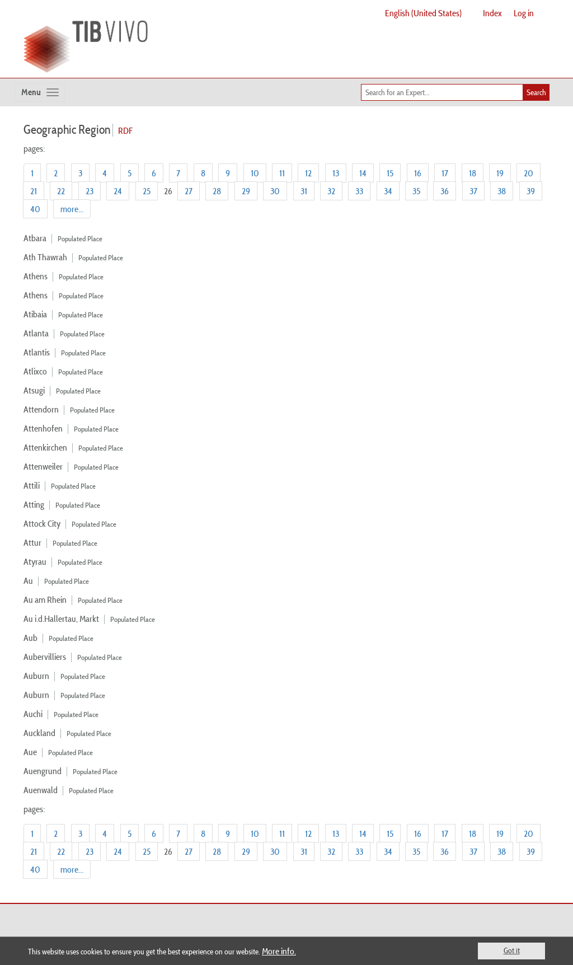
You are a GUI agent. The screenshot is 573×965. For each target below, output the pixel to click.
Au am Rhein (45, 599)
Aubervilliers (45, 656)
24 (118, 190)
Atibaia (35, 314)
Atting (34, 504)
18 (472, 173)
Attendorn (41, 409)
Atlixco (35, 371)
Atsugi (34, 390)
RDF (125, 130)
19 (500, 173)
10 (255, 173)
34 (388, 190)
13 (335, 173)
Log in (524, 12)
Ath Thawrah (45, 257)
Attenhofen (43, 428)
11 (282, 173)
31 (303, 190)
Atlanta (36, 333)
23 (89, 190)
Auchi (33, 713)
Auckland (39, 732)
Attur (32, 542)
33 (359, 190)
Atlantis (37, 352)
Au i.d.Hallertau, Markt (61, 618)
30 (275, 190)
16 (417, 173)
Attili (32, 485)
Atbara (35, 237)
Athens (36, 276)
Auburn (36, 675)
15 (390, 173)
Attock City (42, 523)
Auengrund (43, 770)
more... (71, 208)
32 (331, 190)
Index (492, 12)
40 (35, 208)
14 (363, 173)
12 (308, 173)
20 (528, 173)
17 (445, 173)
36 (444, 190)
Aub (30, 637)
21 (33, 190)
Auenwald (41, 789)
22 (61, 190)
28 (217, 190)
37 (473, 190)
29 (246, 190)
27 (188, 190)
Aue (30, 751)
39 (531, 190)
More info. (279, 951)
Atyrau (35, 561)
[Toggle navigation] (40, 92)
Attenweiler (43, 466)
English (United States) (423, 12)
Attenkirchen (45, 447)
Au (28, 580)
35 (416, 190)
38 (501, 190)
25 (147, 190)
